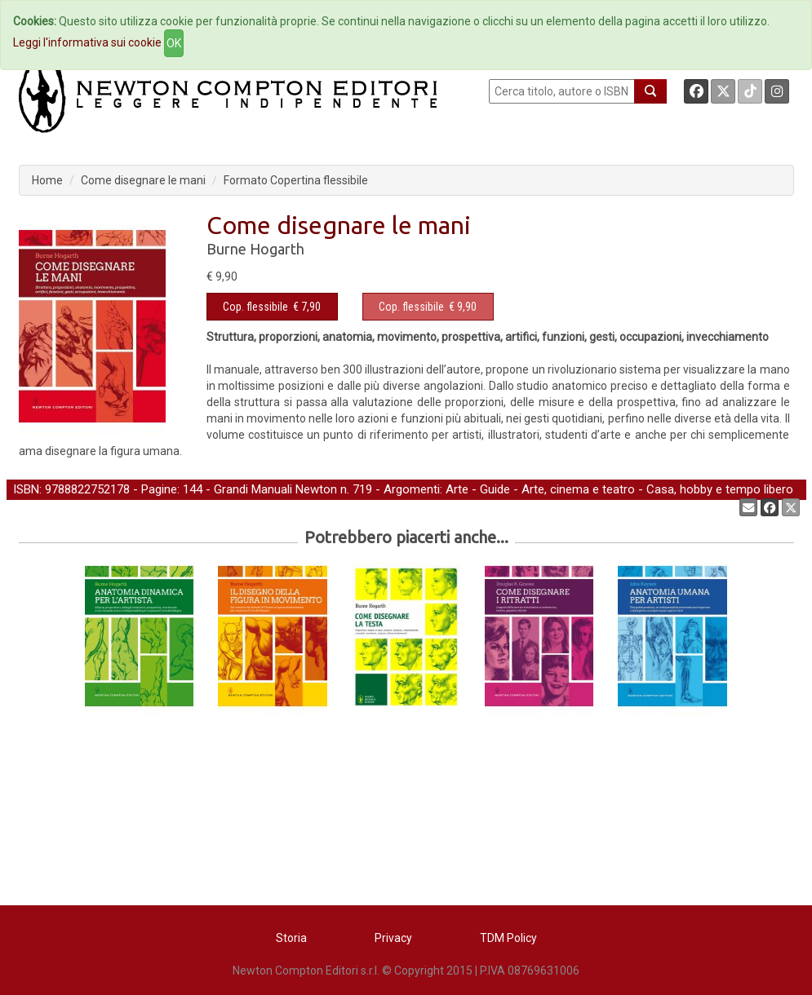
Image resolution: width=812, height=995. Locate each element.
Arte (457, 489)
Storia (291, 937)
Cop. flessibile (255, 306)
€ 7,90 (272, 306)
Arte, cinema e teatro (578, 489)
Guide (495, 489)
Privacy (393, 937)
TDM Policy (508, 937)
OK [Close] (173, 43)
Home (47, 180)
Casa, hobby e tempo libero (719, 489)
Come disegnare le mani (143, 180)
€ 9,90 (428, 306)
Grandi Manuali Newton (275, 489)
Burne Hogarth (255, 249)
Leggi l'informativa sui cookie (87, 42)
